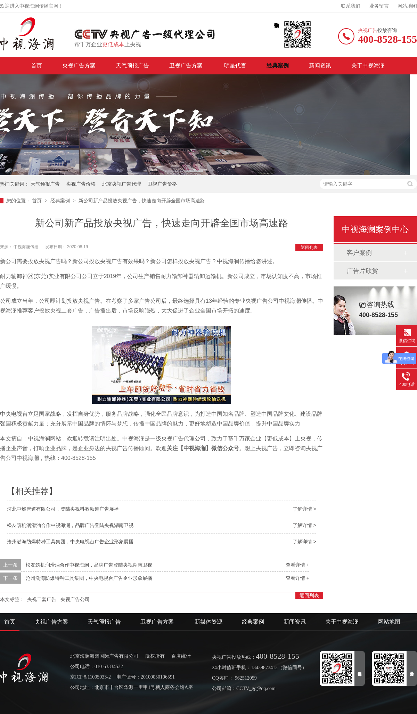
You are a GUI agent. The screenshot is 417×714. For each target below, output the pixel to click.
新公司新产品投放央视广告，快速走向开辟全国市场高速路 (142, 200)
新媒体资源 (208, 622)
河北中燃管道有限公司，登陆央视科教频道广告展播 (63, 509)
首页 (36, 65)
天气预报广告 (132, 65)
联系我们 (350, 6)
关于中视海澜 (368, 65)
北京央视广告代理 (121, 184)
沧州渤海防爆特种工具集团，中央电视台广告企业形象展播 (70, 541)
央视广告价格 (81, 184)
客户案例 (359, 252)
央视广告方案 (79, 65)
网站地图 (407, 6)
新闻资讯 (320, 65)
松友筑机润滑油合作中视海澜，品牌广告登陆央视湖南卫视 (70, 525)
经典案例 (278, 65)
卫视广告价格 (162, 184)
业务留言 (379, 6)
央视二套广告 (41, 599)
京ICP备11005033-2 (90, 677)
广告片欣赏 (362, 270)
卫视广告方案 (186, 65)
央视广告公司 (75, 599)
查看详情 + (297, 565)
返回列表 (309, 247)
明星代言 (235, 65)
